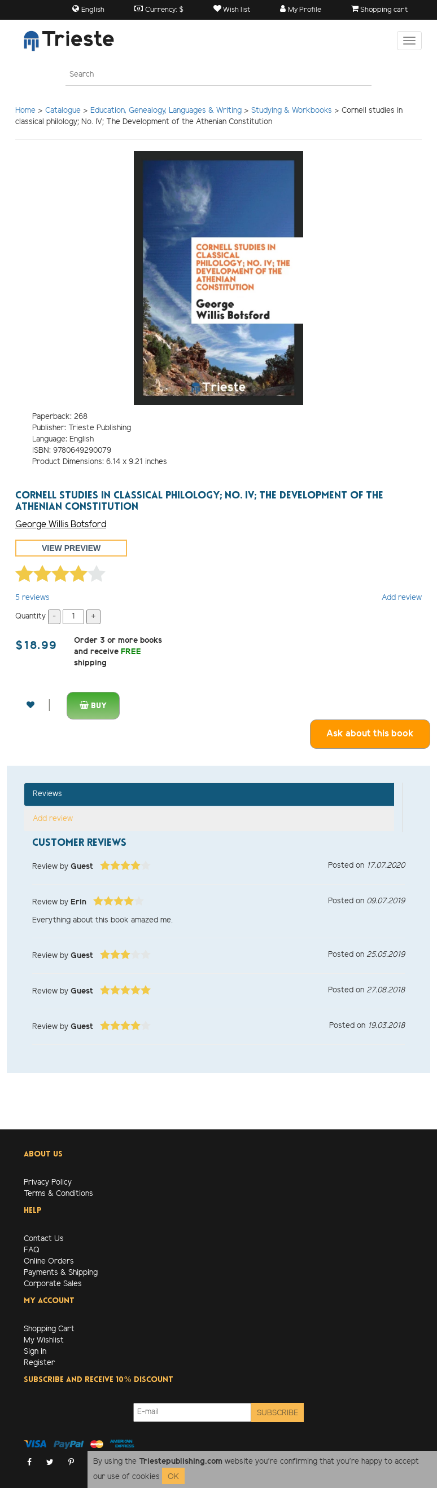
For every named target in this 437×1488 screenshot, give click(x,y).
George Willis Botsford (60, 524)
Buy (93, 705)
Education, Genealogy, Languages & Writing (166, 111)
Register (39, 1363)
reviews (32, 598)
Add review (402, 598)
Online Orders (49, 1261)
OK (173, 1477)
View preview (71, 548)
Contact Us (44, 1239)
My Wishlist (44, 1340)
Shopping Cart (49, 1329)
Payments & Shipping (61, 1273)
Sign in (35, 1352)
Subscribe (277, 1413)
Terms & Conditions (58, 1194)
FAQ (32, 1250)
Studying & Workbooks (291, 111)
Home (25, 111)
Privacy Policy (48, 1182)
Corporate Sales (53, 1284)
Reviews (47, 794)
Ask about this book (370, 733)
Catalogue (63, 111)
